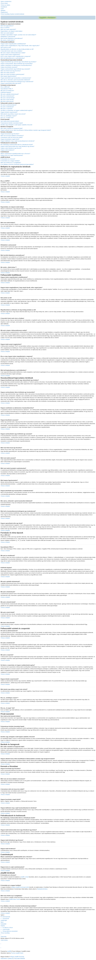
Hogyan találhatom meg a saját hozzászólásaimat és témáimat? (18, 141)
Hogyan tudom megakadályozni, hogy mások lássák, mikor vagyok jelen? (20, 45)
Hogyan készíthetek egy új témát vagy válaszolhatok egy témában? (18, 61)
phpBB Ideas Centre (14, 899)
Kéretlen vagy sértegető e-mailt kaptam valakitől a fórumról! (16, 124)
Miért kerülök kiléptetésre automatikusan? (12, 38)
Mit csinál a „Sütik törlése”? (8, 40)
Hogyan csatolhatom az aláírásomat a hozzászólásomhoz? (16, 65)
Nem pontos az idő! (6, 47)
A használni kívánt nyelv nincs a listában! (11, 51)
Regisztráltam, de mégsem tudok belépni (11, 31)
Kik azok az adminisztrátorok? (9, 105)
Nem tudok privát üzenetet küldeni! (10, 121)
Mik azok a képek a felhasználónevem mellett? (13, 52)
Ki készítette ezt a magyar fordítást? (10, 160)
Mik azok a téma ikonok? (7, 101)
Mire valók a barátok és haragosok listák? (12, 128)
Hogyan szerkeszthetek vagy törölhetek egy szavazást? (15, 69)
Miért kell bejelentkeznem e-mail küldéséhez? (13, 58)
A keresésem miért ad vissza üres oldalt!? (12, 137)
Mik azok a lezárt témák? (7, 99)
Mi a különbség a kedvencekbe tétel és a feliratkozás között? (17, 144)
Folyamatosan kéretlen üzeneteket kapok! (12, 123)
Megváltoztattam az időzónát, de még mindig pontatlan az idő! (17, 49)
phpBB (9, 951)
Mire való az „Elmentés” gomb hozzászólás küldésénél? (15, 79)
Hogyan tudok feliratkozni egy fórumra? (11, 148)
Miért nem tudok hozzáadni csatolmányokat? (12, 74)
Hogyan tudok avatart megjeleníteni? (10, 54)
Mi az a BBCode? (5, 87)
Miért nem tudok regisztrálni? (8, 29)
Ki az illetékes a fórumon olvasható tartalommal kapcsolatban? (17, 164)
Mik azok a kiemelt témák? (8, 97)
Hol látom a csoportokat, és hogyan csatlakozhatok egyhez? (17, 110)
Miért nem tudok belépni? (7, 33)
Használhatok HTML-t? (7, 88)
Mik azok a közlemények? (7, 96)
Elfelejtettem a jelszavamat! (8, 36)
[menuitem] (5, 5)
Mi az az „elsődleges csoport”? (9, 115)
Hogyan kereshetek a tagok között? (10, 139)
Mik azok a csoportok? (7, 108)
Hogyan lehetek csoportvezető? (9, 112)
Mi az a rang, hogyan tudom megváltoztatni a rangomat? (16, 56)
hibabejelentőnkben (42, 889)
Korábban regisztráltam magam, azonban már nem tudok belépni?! (18, 34)
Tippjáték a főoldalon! (47, 18)
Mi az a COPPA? (5, 27)
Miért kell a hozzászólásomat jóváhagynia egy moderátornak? (17, 81)
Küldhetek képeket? (6, 92)
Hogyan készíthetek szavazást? (9, 67)
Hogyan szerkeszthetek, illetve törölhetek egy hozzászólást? (17, 63)
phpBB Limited (24, 877)
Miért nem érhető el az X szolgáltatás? (11, 162)
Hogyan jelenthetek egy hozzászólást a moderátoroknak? (16, 78)
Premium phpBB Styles (17, 953)
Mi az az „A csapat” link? (7, 117)
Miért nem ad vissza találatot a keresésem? (12, 135)
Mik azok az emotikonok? (7, 90)
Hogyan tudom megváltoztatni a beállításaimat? (13, 43)
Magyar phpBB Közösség (18, 887)
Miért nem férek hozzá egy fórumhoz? (11, 70)
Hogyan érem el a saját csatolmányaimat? (12, 155)
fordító (27, 887)
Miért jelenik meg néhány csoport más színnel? (13, 114)
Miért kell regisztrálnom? (7, 25)
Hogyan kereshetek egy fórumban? (10, 133)
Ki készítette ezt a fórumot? (8, 159)
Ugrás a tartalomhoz (6, 1)
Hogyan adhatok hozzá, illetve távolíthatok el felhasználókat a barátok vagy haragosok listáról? (26, 130)
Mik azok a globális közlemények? (10, 94)
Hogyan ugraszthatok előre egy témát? (11, 83)
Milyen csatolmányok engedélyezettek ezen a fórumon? (15, 153)
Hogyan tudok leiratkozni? (7, 150)
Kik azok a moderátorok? (7, 106)
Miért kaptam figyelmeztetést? (9, 76)
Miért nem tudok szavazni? (8, 72)
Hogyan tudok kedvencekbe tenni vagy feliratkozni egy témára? (17, 146)
